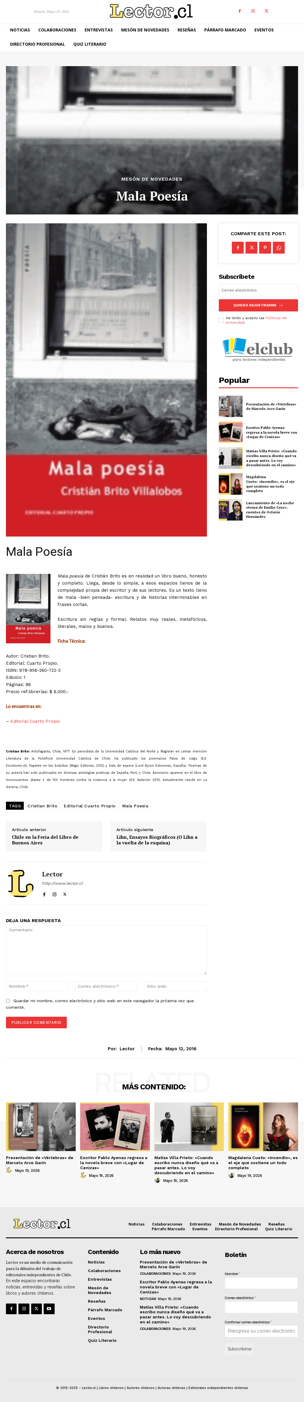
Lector (52, 874)
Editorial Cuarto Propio (35, 721)
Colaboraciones (155, 1273)
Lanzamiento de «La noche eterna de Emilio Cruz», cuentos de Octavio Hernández (270, 510)
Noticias (148, 1299)
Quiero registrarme (258, 305)
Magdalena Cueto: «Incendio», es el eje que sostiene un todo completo (270, 484)
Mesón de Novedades (152, 179)
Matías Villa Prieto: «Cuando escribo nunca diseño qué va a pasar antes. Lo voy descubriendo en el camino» (271, 458)
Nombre (232, 1274)
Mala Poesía (135, 805)
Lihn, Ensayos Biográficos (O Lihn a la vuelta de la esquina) (156, 840)
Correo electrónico (240, 1298)
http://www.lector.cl (62, 883)
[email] (258, 290)
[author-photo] (10, 1170)
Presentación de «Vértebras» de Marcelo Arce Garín (271, 406)
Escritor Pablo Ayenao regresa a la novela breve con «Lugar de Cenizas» (271, 432)
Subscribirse (239, 1349)
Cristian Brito (42, 805)
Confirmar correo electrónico (248, 1322)
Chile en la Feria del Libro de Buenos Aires (45, 840)
